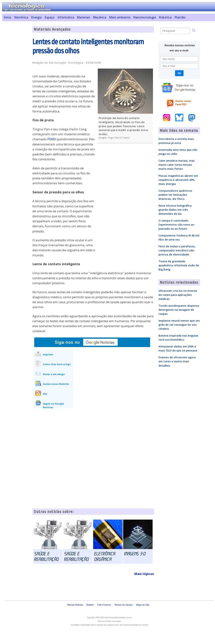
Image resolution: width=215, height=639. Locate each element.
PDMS (51, 139)
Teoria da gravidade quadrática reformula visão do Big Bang (178, 265)
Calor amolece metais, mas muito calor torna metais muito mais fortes (176, 164)
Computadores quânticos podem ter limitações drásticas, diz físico (175, 195)
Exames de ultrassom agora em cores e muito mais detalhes (177, 361)
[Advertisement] (16, 81)
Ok (179, 73)
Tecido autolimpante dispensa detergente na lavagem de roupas (178, 310)
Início (7, 17)
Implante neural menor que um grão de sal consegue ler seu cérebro (179, 324)
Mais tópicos (144, 574)
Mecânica (99, 17)
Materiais (83, 17)
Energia (36, 17)
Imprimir (48, 354)
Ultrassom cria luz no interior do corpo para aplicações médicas (177, 295)
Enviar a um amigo (54, 374)
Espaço (49, 17)
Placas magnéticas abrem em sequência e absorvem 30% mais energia (178, 180)
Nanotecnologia (144, 17)
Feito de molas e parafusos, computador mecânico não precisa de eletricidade (176, 250)
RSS (45, 394)
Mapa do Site (142, 605)
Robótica (165, 17)
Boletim (90, 605)
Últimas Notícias (75, 605)
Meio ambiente (119, 17)
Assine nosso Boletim (56, 384)
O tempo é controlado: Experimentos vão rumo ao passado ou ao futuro (176, 224)
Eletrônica (21, 17)
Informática (65, 17)
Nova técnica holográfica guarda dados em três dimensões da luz (175, 209)
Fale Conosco (104, 605)
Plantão (180, 17)
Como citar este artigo (57, 364)
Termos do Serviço (123, 605)
